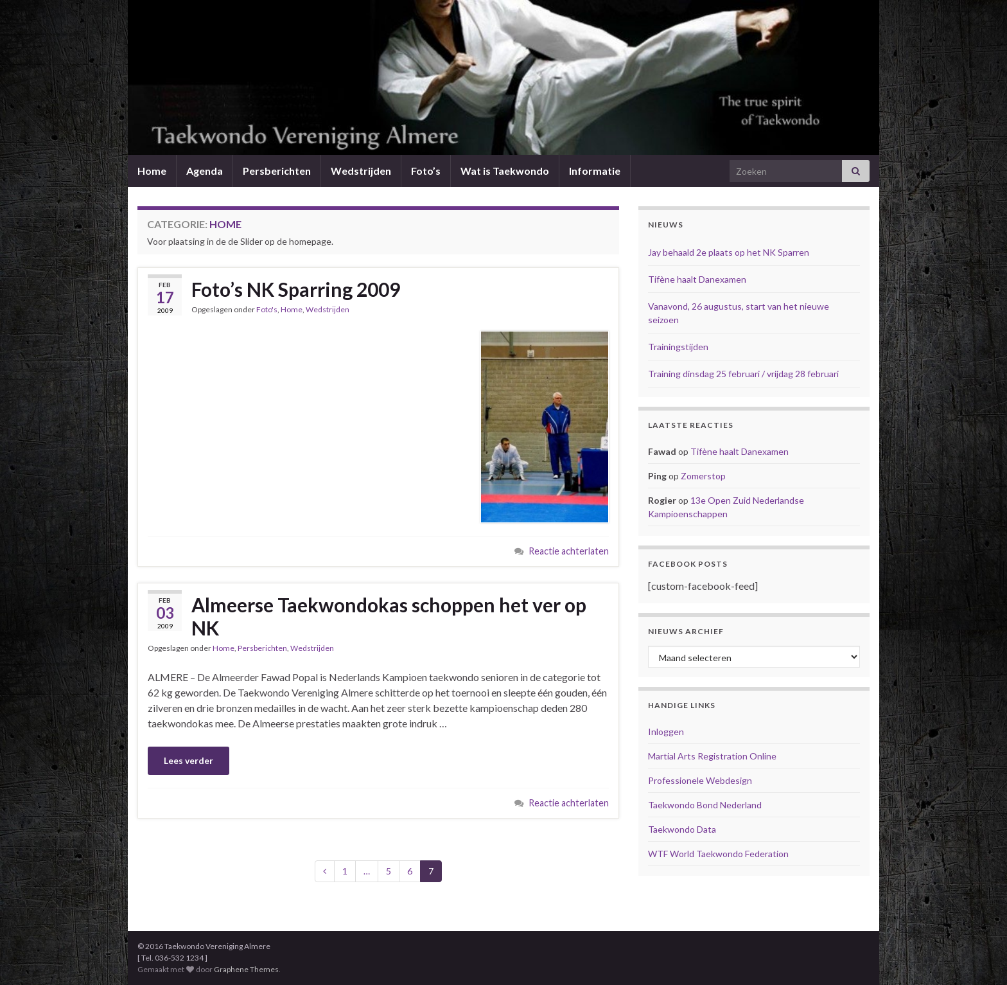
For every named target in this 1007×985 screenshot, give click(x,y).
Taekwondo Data (682, 829)
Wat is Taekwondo (504, 170)
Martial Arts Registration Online (712, 755)
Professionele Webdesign (700, 780)
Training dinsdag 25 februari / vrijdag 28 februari (743, 373)
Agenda (204, 170)
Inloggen (666, 731)
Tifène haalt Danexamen (697, 279)
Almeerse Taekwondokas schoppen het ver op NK (388, 616)
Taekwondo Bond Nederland (705, 804)
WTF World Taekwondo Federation (718, 853)
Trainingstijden (678, 346)
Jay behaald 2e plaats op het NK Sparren (728, 252)
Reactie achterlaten (569, 551)
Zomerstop (703, 475)
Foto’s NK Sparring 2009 (295, 289)
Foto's (266, 309)
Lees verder (188, 760)
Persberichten (277, 170)
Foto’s (426, 170)
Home (151, 170)
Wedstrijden (361, 170)
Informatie (594, 170)
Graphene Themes (246, 969)
